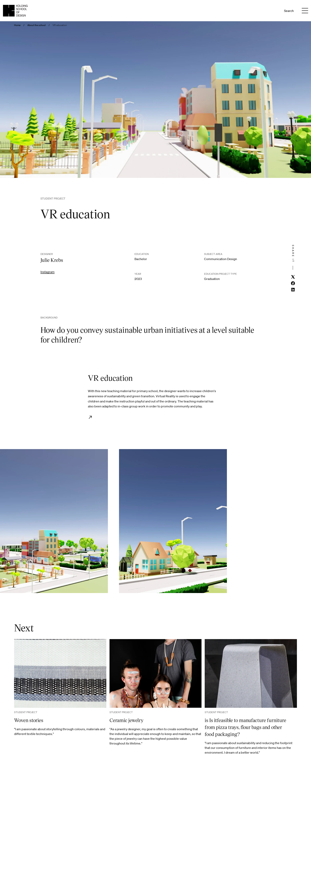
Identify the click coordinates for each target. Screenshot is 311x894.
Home (17, 25)
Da (269, 11)
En (274, 11)
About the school (36, 25)
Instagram (47, 272)
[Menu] (305, 11)
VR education (60, 25)
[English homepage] (15, 10)
